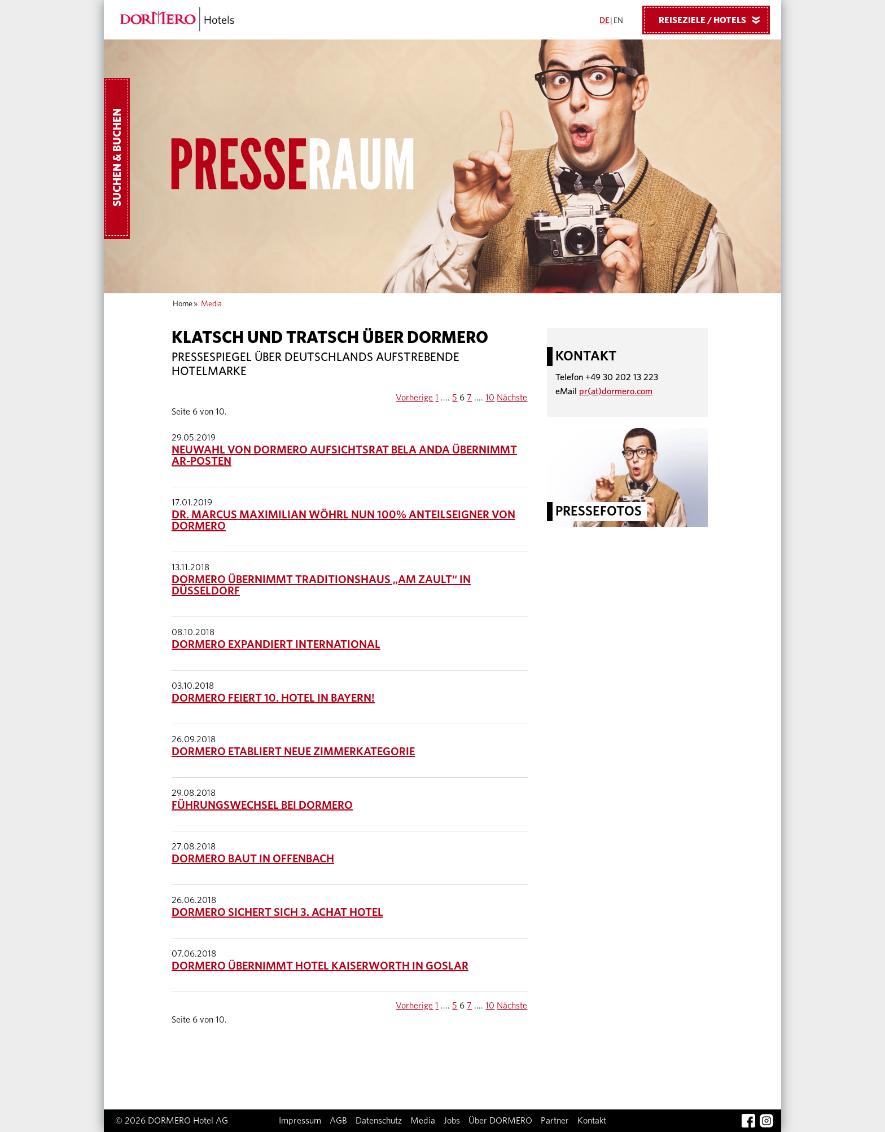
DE (604, 21)
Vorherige (414, 397)
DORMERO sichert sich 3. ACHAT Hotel (277, 912)
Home (182, 304)
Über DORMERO (500, 1120)
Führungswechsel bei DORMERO (262, 805)
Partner (555, 1120)
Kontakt (591, 1120)
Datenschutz (379, 1120)
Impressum (300, 1120)
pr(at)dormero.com (615, 391)
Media (422, 1120)
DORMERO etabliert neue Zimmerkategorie (293, 751)
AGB (338, 1120)
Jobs (452, 1120)
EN (618, 21)
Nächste (512, 397)
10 (489, 397)
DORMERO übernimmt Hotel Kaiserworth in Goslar (320, 966)
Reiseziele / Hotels (713, 19)
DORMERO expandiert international (276, 644)
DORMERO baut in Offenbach (253, 859)
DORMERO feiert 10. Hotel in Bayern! (273, 698)
